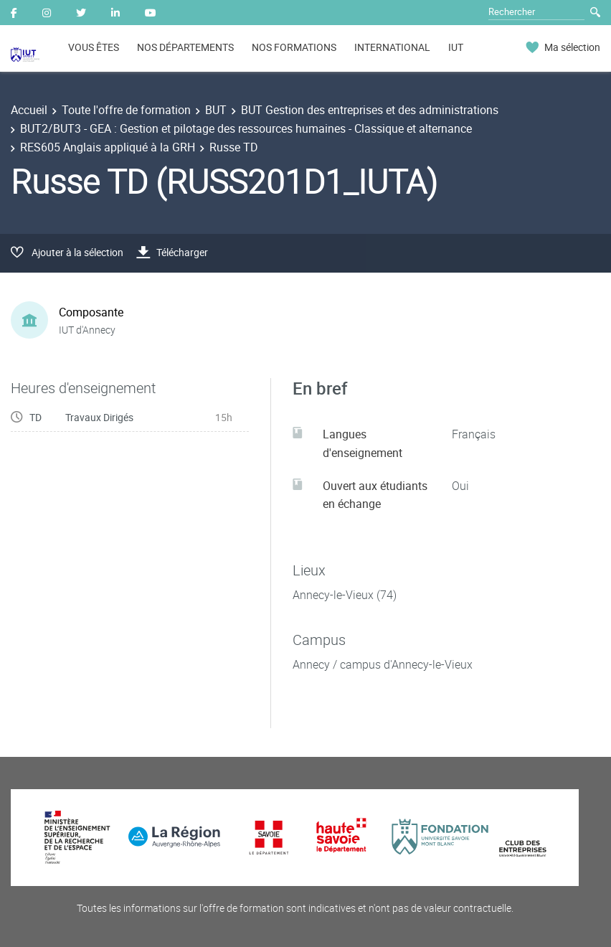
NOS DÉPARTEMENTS (185, 47)
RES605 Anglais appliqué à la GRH (107, 147)
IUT (455, 47)
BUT (216, 110)
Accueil (29, 110)
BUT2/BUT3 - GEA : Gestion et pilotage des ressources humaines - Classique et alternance (246, 128)
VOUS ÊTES (93, 47)
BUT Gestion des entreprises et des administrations (369, 110)
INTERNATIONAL (392, 47)
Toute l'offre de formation (126, 110)
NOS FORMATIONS (294, 47)
